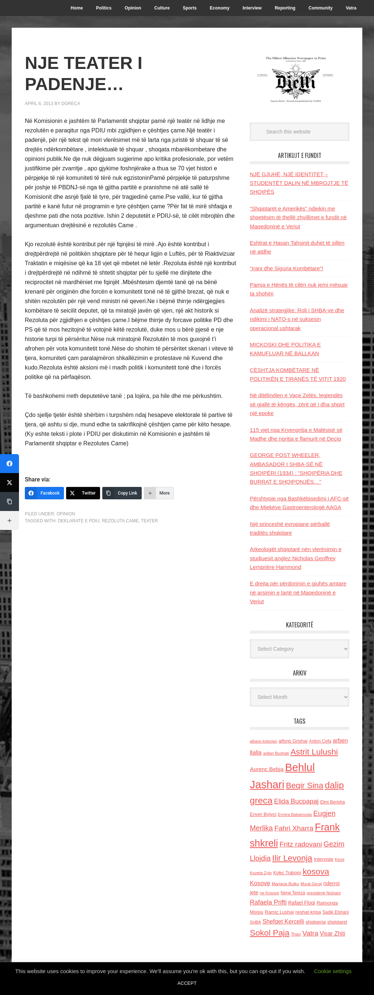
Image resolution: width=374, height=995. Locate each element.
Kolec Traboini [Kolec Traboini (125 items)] (287, 872)
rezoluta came (120, 520)
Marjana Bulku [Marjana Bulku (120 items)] (285, 883)
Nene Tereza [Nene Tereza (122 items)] (292, 892)
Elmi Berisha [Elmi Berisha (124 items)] (332, 802)
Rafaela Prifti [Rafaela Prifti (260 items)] (268, 902)
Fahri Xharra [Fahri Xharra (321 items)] (293, 828)
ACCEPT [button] (187, 983)
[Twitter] (83, 493)
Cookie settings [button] (333, 971)
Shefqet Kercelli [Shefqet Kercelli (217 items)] (283, 921)
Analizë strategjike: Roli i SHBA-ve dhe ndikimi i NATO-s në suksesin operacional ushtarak (297, 319)
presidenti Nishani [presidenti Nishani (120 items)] (324, 892)
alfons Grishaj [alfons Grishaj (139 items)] (293, 741)
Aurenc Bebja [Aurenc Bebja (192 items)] (266, 769)
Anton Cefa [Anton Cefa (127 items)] (320, 741)
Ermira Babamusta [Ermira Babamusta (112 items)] (295, 814)
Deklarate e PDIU (78, 520)
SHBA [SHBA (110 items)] (255, 922)
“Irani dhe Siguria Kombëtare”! (286, 268)
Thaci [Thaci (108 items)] (296, 934)
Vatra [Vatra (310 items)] (310, 933)
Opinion (66, 513)
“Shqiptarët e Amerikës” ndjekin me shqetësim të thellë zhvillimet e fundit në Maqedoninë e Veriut (298, 217)
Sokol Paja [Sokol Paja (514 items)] (269, 932)
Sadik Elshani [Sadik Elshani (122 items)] (336, 912)
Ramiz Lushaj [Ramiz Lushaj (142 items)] (279, 912)
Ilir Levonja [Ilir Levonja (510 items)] (292, 858)
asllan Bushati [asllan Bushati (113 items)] (276, 753)
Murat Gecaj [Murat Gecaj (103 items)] (311, 884)
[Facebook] (44, 493)
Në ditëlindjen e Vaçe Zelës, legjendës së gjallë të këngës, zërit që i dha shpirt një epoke (297, 404)
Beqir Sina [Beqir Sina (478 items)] (304, 785)
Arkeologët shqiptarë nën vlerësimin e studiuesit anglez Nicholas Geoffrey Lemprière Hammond (295, 558)
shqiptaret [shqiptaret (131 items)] (337, 922)
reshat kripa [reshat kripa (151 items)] (308, 912)
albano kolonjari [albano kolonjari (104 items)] (263, 741)
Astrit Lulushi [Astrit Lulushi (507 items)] (314, 751)
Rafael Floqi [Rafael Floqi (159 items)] (301, 903)
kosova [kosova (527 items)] (316, 871)
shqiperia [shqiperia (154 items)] (316, 922)
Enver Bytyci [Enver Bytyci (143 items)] (263, 814)
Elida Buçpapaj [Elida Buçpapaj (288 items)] (296, 801)
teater (149, 520)
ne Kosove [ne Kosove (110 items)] (269, 893)
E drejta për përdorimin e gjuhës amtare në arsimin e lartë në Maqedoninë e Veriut (298, 592)
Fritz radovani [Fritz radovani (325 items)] (300, 844)
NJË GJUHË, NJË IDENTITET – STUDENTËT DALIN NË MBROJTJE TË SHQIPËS (299, 183)
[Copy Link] (122, 493)
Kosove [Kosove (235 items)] (260, 883)
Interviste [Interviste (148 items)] (323, 859)
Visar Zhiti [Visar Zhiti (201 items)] (333, 933)
